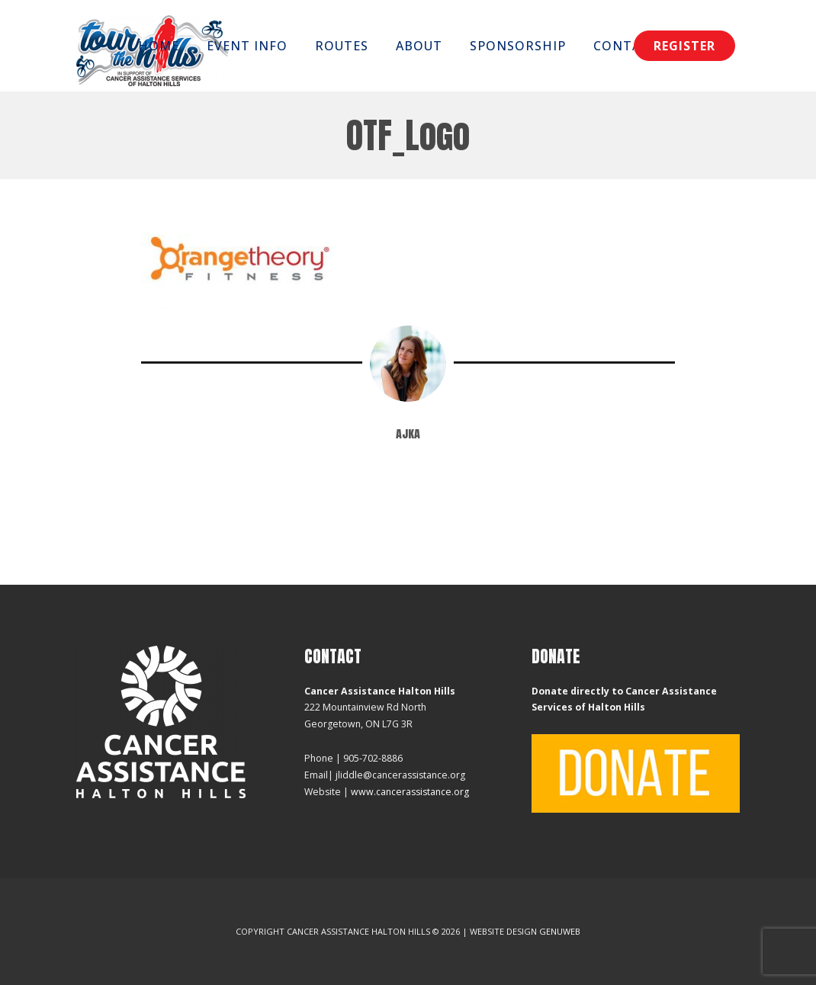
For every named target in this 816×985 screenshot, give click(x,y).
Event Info (247, 45)
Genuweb (559, 931)
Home (158, 45)
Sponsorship (518, 45)
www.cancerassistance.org (410, 791)
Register (684, 45)
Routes (341, 45)
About (419, 45)
